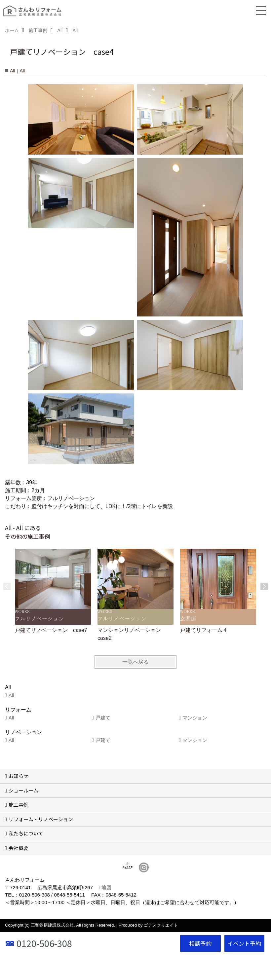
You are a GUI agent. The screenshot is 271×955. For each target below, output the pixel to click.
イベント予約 (244, 943)
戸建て (103, 717)
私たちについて (26, 833)
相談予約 (200, 943)
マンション (194, 717)
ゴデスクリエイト (161, 925)
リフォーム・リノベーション (41, 819)
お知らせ (18, 775)
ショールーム (23, 790)
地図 (106, 887)
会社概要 (18, 847)
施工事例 (18, 804)
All (11, 695)
